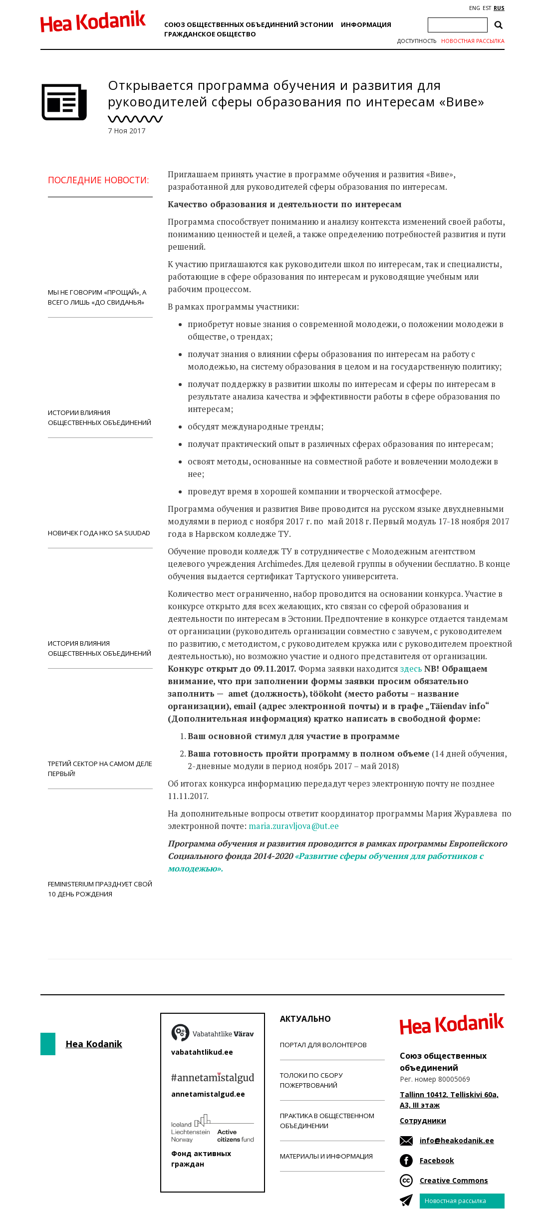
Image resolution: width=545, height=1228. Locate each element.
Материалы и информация (326, 1156)
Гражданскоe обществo (210, 33)
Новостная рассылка (473, 40)
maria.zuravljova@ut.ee (294, 825)
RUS (499, 7)
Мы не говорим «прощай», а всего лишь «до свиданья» (100, 257)
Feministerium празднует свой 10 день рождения (100, 848)
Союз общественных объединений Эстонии (248, 24)
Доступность (416, 40)
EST (487, 7)
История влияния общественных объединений (100, 608)
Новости (195, 907)
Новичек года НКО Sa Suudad (100, 492)
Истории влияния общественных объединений (100, 377)
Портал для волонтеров (323, 1044)
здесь (411, 668)
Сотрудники (423, 1120)
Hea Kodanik (93, 1044)
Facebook (437, 1160)
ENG (474, 7)
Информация (366, 24)
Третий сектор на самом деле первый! (100, 728)
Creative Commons (454, 1180)
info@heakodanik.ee (457, 1140)
